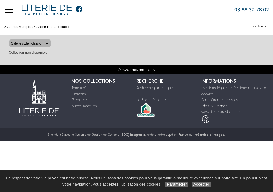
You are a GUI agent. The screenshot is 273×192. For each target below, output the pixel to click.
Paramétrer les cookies (219, 100)
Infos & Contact (214, 106)
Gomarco (79, 100)
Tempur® (79, 88)
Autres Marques (20, 27)
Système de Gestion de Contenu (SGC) (110, 134)
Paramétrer (177, 184)
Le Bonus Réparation (152, 100)
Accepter (201, 184)
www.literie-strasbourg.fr (220, 112)
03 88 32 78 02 (251, 9)
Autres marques (84, 106)
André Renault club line (54, 27)
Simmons (79, 94)
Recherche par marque (154, 88)
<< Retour (261, 26)
